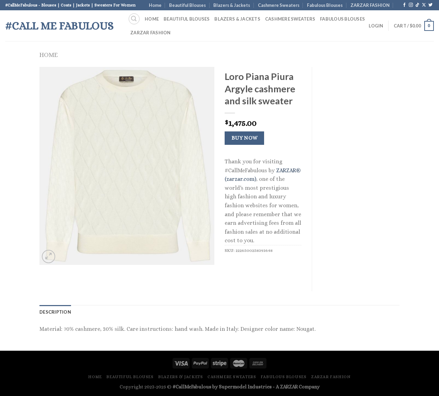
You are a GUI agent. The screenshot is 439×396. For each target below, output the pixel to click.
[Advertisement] (361, 170)
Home (155, 5)
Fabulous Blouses (325, 5)
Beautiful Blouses (187, 5)
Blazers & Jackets (231, 5)
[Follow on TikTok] (417, 5)
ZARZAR (289, 386)
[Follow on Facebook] (404, 5)
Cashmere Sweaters (278, 5)
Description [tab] (55, 312)
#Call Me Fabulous (59, 25)
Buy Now (245, 138)
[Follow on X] (424, 5)
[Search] (134, 18)
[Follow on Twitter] (430, 5)
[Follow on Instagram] (411, 5)
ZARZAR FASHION (370, 5)
